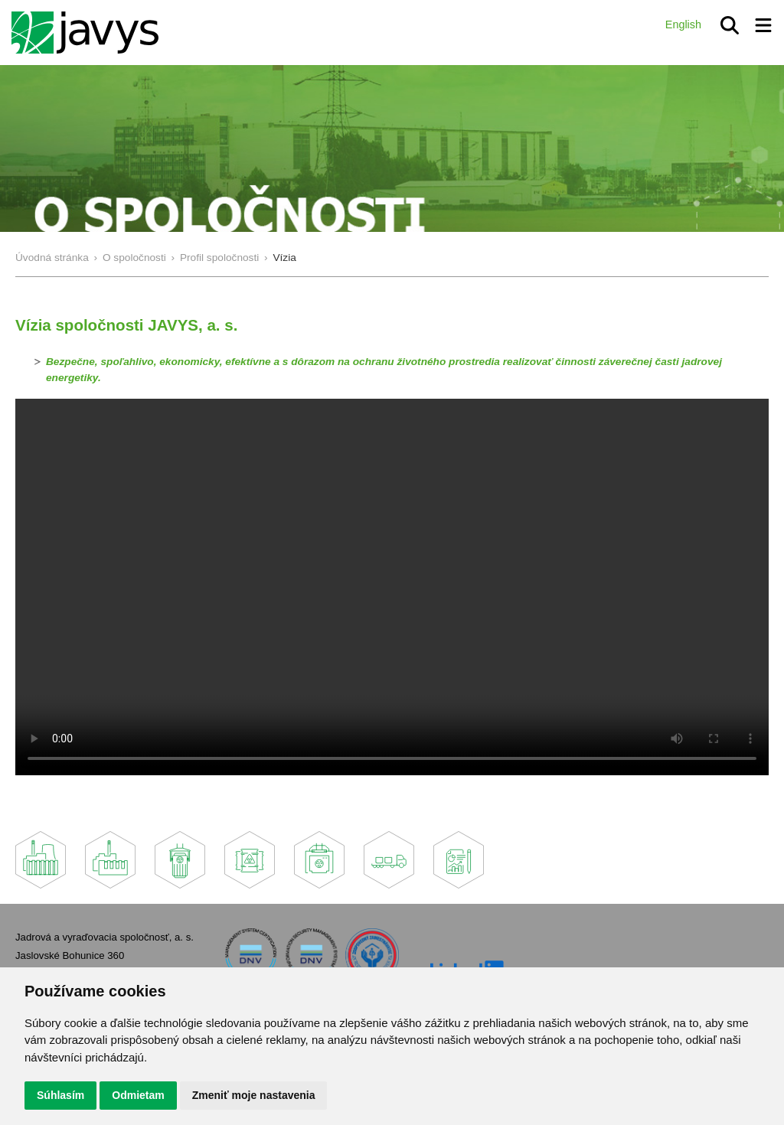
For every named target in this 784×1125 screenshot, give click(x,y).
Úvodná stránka (52, 257)
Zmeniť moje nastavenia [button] (253, 1095)
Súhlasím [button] (60, 1095)
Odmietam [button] (138, 1095)
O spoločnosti (134, 257)
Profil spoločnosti (219, 257)
